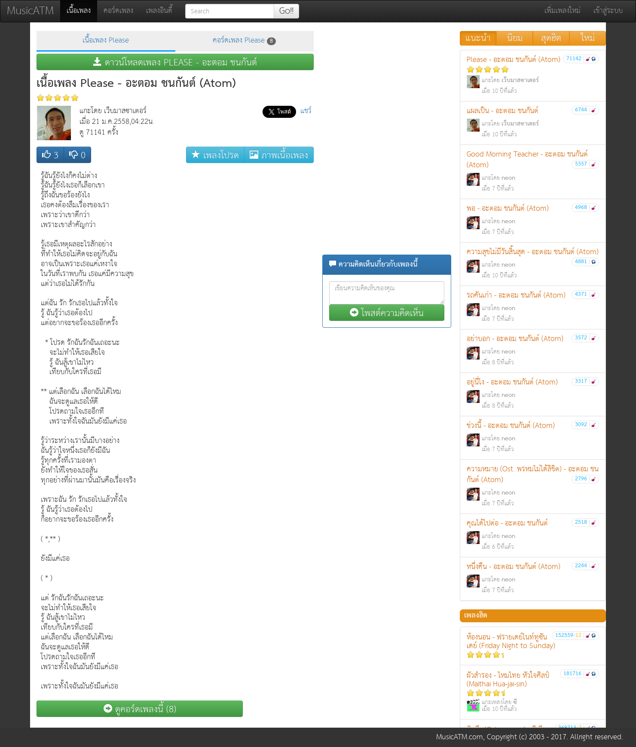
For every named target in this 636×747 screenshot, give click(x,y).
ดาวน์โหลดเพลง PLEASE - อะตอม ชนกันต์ (175, 62)
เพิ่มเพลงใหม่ (562, 11)
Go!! (286, 11)
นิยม (515, 38)
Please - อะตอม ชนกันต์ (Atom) (533, 75)
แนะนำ (478, 38)
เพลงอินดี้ (159, 11)
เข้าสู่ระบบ (608, 11)
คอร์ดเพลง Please (244, 40)
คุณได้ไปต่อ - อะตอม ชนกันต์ (533, 535)
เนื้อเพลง (82, 11)
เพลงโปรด (215, 155)
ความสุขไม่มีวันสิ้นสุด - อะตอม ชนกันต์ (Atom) (533, 263)
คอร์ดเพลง (118, 11)
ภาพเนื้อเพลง (279, 155)
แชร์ (306, 111)
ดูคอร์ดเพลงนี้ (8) (140, 709)
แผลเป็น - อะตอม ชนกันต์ (533, 122)
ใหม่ (588, 38)
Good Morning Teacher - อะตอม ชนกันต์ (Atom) (533, 171)
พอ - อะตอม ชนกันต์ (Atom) (533, 220)
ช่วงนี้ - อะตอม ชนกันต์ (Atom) (533, 437)
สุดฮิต (551, 38)
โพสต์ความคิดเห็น (387, 313)
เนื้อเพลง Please (106, 40)
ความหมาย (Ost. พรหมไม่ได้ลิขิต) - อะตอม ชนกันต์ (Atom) (533, 486)
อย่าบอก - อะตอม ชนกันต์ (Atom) (533, 350)
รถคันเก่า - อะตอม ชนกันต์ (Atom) (533, 307)
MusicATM (30, 11)
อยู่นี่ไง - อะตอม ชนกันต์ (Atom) (533, 394)
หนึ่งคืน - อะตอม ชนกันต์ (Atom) (533, 578)
